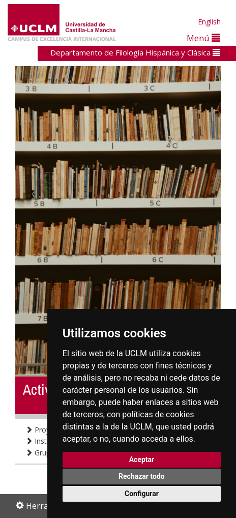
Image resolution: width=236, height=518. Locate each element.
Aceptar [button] (142, 459)
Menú (203, 38)
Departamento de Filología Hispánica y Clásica (135, 52)
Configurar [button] (142, 494)
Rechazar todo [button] (142, 476)
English (209, 21)
